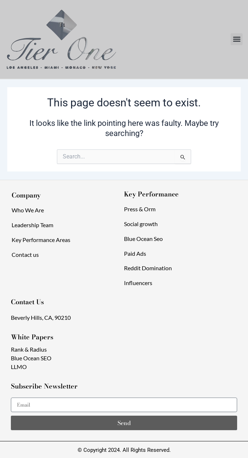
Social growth (141, 223)
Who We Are (28, 210)
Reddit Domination (148, 267)
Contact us (25, 254)
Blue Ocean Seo (143, 238)
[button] (237, 39)
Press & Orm (140, 208)
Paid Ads (135, 253)
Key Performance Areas (41, 239)
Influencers (138, 282)
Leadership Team (32, 224)
